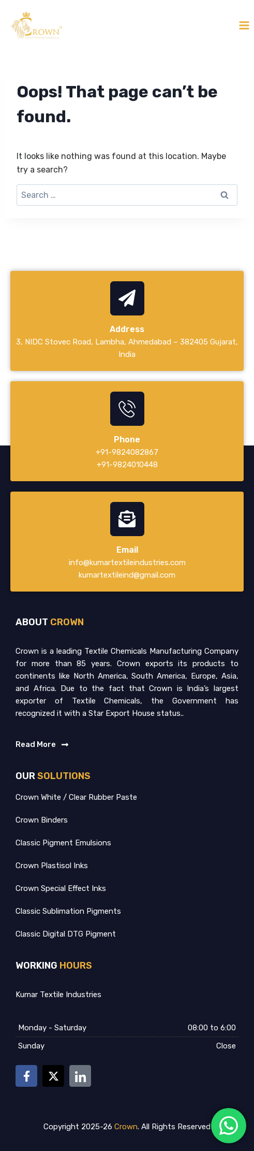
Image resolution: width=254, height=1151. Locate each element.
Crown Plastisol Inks (52, 865)
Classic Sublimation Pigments (68, 911)
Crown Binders (42, 820)
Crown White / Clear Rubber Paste (76, 797)
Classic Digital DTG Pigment (66, 934)
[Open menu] (244, 25)
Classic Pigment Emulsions (63, 842)
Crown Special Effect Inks (61, 888)
